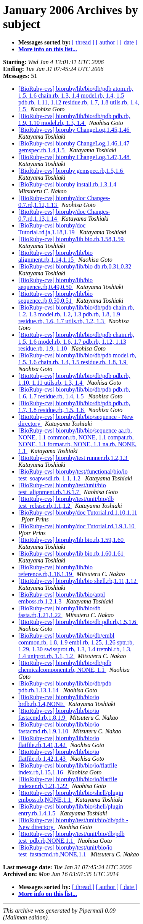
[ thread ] (83, 42)
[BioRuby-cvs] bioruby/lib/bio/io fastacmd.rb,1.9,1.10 (58, 727)
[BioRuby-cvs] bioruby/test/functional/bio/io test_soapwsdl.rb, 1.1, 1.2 (73, 475)
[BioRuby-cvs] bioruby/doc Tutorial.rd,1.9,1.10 (77, 526)
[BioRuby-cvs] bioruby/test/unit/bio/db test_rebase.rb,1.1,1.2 (66, 502)
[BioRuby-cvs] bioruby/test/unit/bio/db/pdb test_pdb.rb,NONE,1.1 (71, 837)
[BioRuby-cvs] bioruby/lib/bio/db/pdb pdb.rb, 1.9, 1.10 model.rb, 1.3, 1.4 (74, 119)
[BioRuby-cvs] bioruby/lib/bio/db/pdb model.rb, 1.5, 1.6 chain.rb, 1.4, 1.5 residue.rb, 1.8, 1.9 (77, 358)
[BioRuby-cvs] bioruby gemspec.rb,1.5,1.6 (71, 170)
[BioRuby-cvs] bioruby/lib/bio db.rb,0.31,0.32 (75, 266)
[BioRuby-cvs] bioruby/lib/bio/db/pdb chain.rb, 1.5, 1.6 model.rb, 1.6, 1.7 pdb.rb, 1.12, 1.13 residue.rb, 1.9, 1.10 (76, 342)
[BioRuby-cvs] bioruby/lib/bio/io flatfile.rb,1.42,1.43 (58, 755)
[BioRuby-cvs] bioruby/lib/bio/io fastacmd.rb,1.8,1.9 (58, 714)
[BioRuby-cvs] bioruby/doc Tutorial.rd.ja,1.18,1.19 (51, 228)
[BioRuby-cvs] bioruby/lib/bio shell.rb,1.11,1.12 (78, 581)
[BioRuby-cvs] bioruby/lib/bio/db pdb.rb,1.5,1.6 (78, 622)
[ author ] (107, 42)
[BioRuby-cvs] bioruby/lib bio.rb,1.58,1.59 (71, 239)
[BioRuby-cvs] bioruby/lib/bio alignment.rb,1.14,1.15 (55, 256)
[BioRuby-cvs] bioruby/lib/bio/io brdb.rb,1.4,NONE (58, 700)
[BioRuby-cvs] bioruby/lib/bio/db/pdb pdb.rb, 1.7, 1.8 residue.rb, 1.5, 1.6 (74, 406)
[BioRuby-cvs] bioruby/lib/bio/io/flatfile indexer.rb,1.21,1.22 (67, 782)
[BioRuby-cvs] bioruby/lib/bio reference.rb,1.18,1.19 (55, 570)
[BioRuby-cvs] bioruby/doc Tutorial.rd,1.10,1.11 (77, 512)
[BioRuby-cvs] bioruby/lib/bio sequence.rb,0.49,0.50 (55, 283)
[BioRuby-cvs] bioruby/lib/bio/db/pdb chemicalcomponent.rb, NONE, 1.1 (64, 666)
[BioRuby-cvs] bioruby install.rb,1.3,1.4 (68, 184)
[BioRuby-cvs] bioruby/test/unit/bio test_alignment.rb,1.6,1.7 (62, 488)
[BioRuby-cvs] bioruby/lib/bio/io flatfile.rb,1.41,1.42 (58, 741)
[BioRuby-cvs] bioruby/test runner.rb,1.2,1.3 (73, 458)
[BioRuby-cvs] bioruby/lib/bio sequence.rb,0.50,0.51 (55, 297)
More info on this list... (47, 49)
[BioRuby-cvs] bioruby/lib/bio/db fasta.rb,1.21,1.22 (59, 611)
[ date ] (128, 42)
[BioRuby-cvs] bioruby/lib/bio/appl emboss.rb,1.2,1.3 (61, 598)
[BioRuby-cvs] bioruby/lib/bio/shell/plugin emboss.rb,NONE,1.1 (70, 796)
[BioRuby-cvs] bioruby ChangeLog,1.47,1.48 (74, 157)
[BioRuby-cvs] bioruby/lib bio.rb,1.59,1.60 (71, 540)
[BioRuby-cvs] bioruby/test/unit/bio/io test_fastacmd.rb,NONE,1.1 (65, 851)
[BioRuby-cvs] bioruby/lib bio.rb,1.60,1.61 (71, 553)
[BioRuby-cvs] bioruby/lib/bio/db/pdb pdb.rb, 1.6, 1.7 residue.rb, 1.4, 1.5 (74, 393)
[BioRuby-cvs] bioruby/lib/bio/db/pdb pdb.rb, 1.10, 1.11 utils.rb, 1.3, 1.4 (74, 379)
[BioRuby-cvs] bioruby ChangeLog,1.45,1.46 (74, 129)
